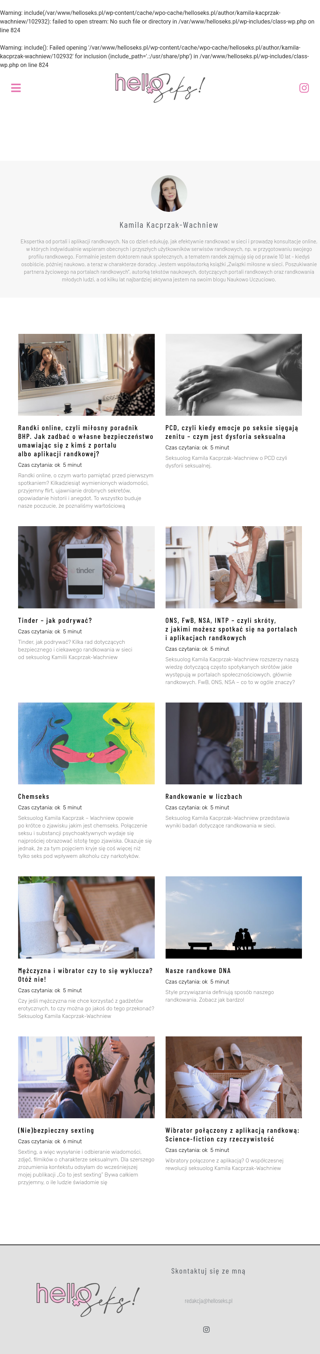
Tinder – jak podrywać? (55, 620)
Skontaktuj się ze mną (208, 1270)
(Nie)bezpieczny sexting (56, 1129)
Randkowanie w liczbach (204, 796)
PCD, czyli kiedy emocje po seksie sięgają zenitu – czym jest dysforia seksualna (232, 431)
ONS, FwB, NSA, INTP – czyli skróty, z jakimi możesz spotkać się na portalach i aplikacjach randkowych (232, 629)
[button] (208, 1300)
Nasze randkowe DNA (198, 970)
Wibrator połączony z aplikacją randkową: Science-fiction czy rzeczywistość (233, 1134)
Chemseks (34, 796)
